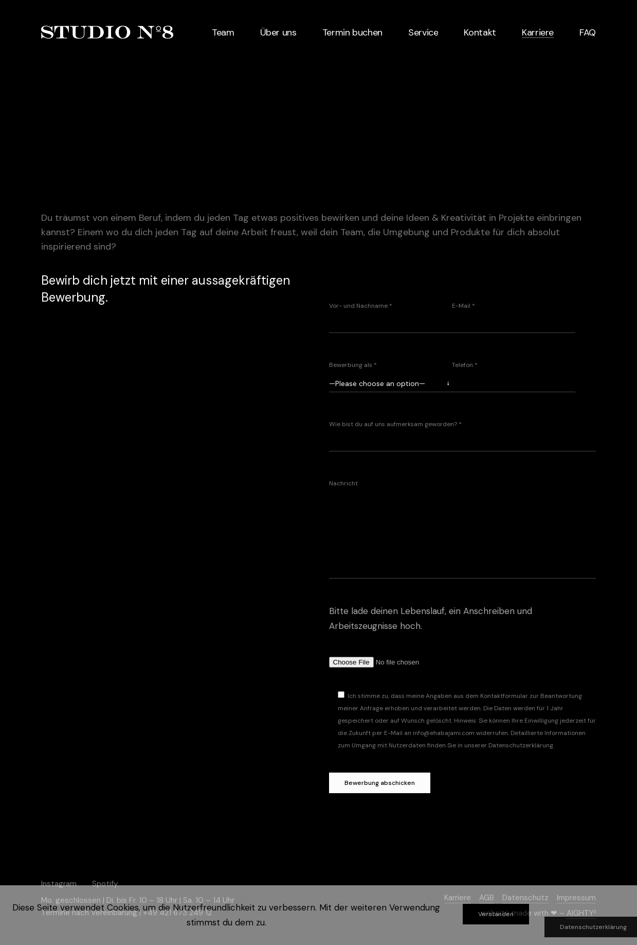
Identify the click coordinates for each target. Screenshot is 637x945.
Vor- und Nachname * (360, 306)
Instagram (59, 883)
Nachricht (343, 483)
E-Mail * (463, 306)
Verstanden (496, 914)
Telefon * (465, 365)
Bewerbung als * (353, 365)
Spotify (105, 883)
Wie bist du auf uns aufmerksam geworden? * (395, 424)
